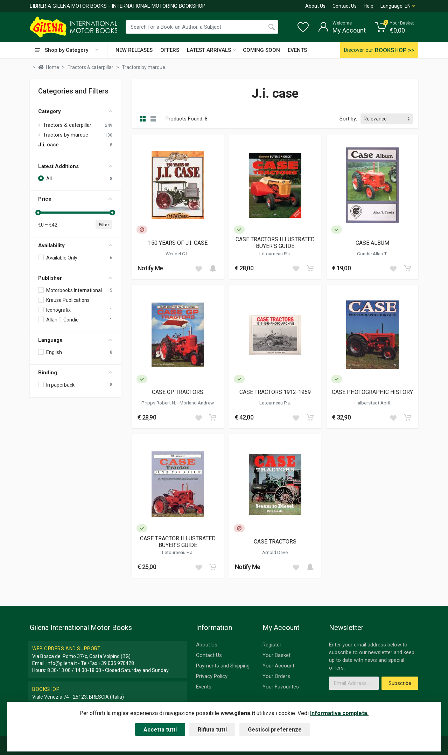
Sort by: (348, 119)
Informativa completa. (339, 713)
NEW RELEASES (134, 50)
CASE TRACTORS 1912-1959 (275, 392)
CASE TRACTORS (275, 541)
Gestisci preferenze (275, 729)
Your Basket (276, 655)
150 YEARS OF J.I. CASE (178, 243)
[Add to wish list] (198, 268)
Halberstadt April (372, 403)
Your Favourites (280, 687)
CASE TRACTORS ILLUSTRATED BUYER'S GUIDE (275, 242)
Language (75, 340)
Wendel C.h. (178, 253)
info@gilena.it (62, 663)
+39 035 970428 (116, 663)
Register (271, 645)
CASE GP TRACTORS (177, 392)
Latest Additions (75, 166)
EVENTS (297, 50)
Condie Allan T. (372, 253)
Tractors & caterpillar (67, 125)
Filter (104, 224)
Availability (75, 245)
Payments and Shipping (223, 666)
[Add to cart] (212, 268)
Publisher (75, 278)
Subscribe (399, 683)
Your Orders (276, 676)
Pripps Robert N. (159, 403)
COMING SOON (261, 50)
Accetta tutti (160, 729)
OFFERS (169, 50)
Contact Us (344, 6)
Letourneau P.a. (275, 253)
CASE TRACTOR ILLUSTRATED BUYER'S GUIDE (178, 541)
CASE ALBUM (372, 243)
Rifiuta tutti (212, 729)
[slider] (38, 212)
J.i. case (48, 144)
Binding (75, 372)
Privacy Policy (211, 676)
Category (75, 111)
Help (368, 6)
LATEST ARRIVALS (211, 50)
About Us (315, 6)
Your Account (278, 666)
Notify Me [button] (150, 268)
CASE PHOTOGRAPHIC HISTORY (372, 392)
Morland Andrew (197, 403)
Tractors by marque (65, 135)
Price (75, 199)
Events (203, 687)
